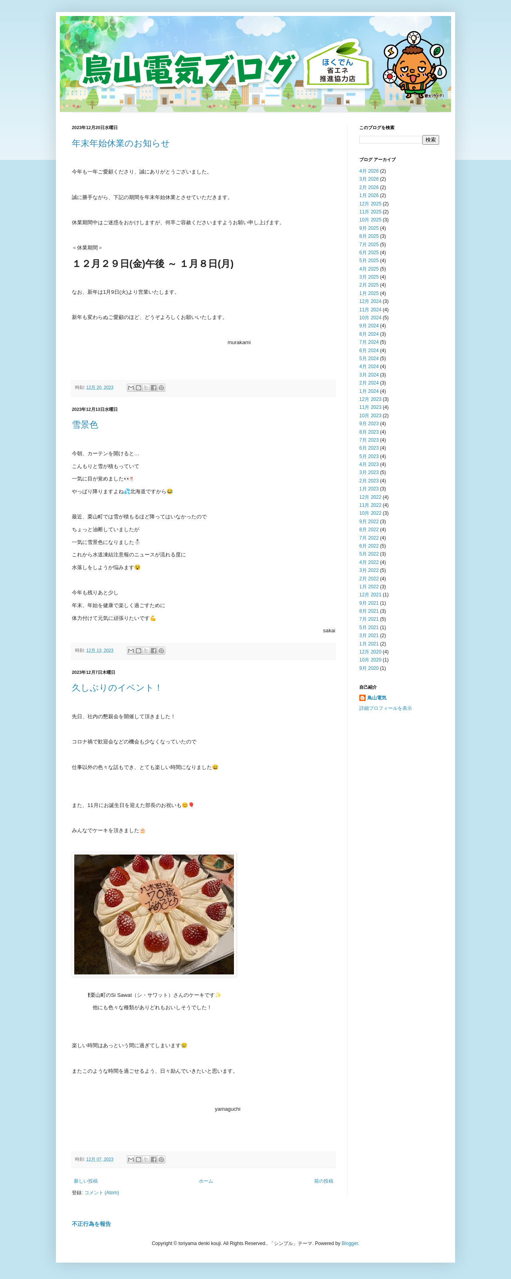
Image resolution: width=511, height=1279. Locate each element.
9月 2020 (369, 668)
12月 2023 (370, 399)
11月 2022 (370, 505)
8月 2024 (369, 334)
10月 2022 (370, 513)
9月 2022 (369, 521)
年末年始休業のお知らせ (121, 143)
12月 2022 (370, 497)
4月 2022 (369, 562)
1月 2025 (369, 293)
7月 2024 (369, 342)
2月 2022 (369, 579)
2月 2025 (369, 285)
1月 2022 (369, 587)
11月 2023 (370, 407)
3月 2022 (369, 570)
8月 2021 (369, 611)
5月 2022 (369, 554)
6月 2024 (369, 350)
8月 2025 (369, 236)
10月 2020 (370, 660)
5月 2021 (369, 627)
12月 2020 (370, 652)
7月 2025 (369, 244)
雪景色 (85, 425)
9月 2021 (369, 603)
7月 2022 (369, 538)
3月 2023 (369, 472)
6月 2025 (369, 252)
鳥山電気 (376, 698)
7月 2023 (369, 440)
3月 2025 (369, 277)
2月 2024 (369, 383)
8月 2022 (369, 529)
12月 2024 (370, 301)
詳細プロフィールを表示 (385, 708)
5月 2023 (369, 456)
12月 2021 (370, 595)
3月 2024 (369, 375)
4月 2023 (369, 464)
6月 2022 (369, 546)
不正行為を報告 (91, 1224)
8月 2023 (369, 432)
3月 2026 (369, 179)
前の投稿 (323, 1181)
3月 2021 (369, 635)
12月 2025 (370, 204)
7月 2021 (369, 619)
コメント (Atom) (101, 1192)
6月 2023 (369, 448)
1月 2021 (369, 644)
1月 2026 (369, 195)
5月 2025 (369, 260)
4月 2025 (369, 269)
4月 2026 (369, 171)
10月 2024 (370, 318)
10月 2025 (370, 220)
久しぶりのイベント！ (117, 688)
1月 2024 (369, 391)
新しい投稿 (86, 1181)
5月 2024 (369, 358)
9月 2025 (369, 228)
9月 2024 (369, 326)
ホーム (206, 1181)
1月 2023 (369, 489)
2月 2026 (369, 187)
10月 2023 (370, 415)
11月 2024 (370, 310)
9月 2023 (369, 423)
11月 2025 (370, 212)
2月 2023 (369, 481)
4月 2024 (369, 366)
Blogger (350, 1243)
